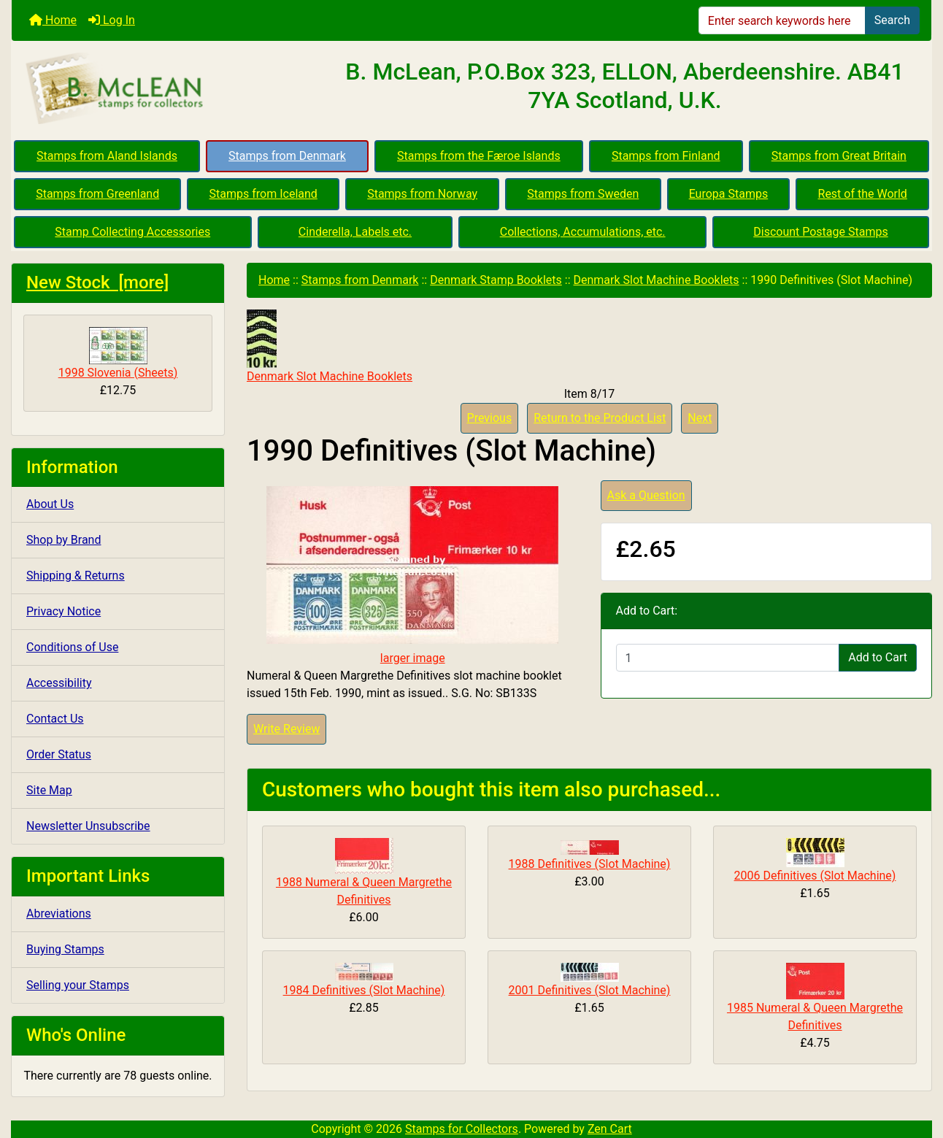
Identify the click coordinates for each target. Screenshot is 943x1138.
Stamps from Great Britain (839, 156)
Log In (111, 20)
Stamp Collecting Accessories (132, 232)
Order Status (58, 754)
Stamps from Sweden (583, 194)
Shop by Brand (63, 540)
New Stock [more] (97, 282)
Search (892, 20)
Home (53, 20)
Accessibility (59, 683)
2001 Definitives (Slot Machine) (590, 990)
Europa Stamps (729, 194)
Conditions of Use (72, 647)
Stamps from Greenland (97, 194)
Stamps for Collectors (461, 1129)
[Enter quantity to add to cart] (728, 658)
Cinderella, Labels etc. (355, 232)
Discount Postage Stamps (820, 232)
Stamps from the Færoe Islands (479, 156)
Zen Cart (610, 1129)
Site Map (49, 790)
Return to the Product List (600, 418)
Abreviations (58, 913)
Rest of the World (862, 194)
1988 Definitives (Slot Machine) (590, 864)
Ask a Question (646, 495)
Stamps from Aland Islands (106, 156)
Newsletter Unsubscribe (88, 826)
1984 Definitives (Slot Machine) (364, 990)
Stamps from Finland (666, 156)
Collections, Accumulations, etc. (583, 232)
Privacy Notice (63, 611)
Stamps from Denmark (287, 156)
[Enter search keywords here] (782, 20)
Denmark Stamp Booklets (496, 280)
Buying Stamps (65, 949)
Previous (489, 418)
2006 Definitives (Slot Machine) (815, 876)
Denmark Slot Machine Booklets (656, 280)
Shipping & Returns (75, 576)
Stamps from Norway (422, 194)
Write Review (286, 729)
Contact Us (55, 719)
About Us (50, 504)
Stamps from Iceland (263, 194)
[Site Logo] (165, 89)
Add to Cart (877, 657)
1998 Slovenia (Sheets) (118, 353)
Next (700, 418)
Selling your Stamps (77, 985)
